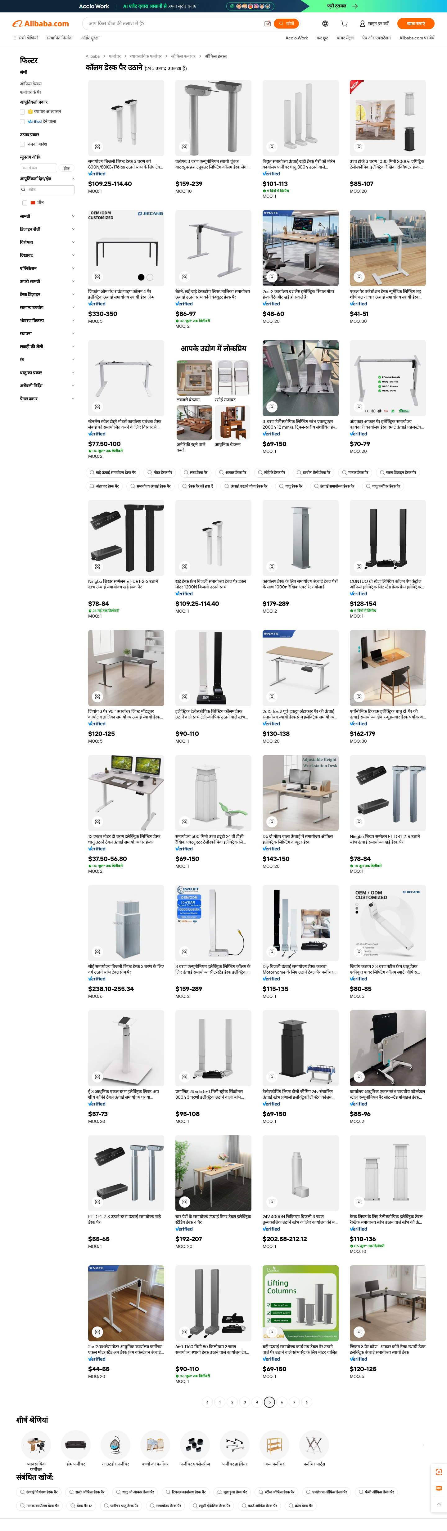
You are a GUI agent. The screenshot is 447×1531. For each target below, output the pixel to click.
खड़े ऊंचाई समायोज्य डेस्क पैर (113, 472)
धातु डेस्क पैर (290, 486)
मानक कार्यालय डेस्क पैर (39, 1505)
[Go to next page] (306, 1402)
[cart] (345, 24)
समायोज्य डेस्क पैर (165, 1505)
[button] (267, 23)
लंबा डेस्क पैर (195, 472)
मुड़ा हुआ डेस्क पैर (232, 1492)
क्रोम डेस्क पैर (301, 1505)
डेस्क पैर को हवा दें (197, 486)
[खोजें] (286, 24)
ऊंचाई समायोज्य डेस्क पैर (334, 486)
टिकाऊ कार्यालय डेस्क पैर (185, 1492)
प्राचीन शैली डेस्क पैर (313, 472)
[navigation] (47, 730)
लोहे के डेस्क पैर (271, 472)
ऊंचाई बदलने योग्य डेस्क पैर (245, 486)
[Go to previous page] (207, 1402)
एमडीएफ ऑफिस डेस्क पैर (326, 1492)
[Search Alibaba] (174, 23)
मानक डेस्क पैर (355, 472)
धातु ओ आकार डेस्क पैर (135, 1492)
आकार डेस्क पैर (232, 472)
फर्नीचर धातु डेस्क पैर (121, 1505)
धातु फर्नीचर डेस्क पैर (383, 486)
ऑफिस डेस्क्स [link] (216, 56)
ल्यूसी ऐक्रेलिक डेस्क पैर (211, 1505)
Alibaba (93, 56)
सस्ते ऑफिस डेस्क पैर (86, 1492)
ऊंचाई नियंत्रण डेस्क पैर (38, 1492)
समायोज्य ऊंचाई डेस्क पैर (150, 486)
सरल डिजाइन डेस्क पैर (398, 472)
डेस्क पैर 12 (81, 1505)
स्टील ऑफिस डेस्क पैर (276, 1492)
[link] (439, 1472)
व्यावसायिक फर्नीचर (146, 56)
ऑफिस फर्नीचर (183, 56)
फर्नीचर (115, 56)
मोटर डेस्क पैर (159, 472)
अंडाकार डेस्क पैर (104, 486)
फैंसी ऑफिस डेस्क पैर (376, 1492)
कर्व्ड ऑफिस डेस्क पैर (259, 1505)
